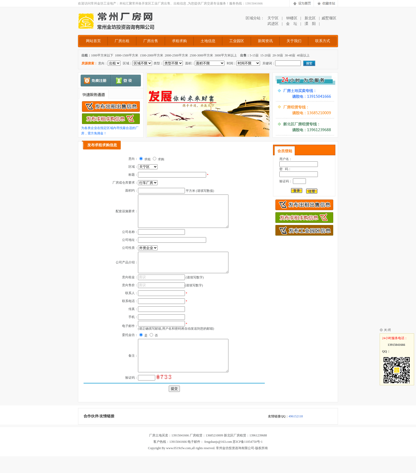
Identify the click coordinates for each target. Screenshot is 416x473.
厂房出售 (150, 41)
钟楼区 (291, 18)
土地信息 (208, 41)
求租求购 (179, 41)
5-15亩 (254, 55)
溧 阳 (310, 24)
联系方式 (322, 41)
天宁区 (273, 18)
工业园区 (236, 41)
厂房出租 (122, 41)
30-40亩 (290, 55)
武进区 (273, 24)
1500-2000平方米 (151, 55)
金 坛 (291, 24)
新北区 (310, 18)
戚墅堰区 (329, 18)
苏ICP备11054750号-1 (247, 458)
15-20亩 (265, 55)
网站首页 (93, 41)
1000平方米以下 (102, 55)
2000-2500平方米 (176, 55)
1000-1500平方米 (126, 55)
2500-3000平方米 (201, 55)
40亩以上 (303, 55)
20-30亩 (277, 55)
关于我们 (294, 41)
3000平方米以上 (226, 55)
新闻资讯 (265, 41)
